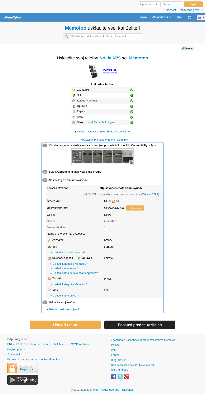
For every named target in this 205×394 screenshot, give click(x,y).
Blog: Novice (118, 360)
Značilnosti (161, 17)
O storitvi (123, 370)
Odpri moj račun (17, 339)
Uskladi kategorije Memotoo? (70, 263)
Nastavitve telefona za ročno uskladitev (104, 139)
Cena (142, 17)
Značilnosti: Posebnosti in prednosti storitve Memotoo (143, 339)
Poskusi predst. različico (140, 325)
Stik (179, 17)
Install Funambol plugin (100, 122)
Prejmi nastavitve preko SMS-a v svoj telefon (104, 131)
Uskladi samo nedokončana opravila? (75, 273)
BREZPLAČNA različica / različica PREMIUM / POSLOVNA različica (48, 344)
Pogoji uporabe (16, 349)
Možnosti (171, 10)
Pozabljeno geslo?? (190, 10)
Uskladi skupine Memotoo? (69, 252)
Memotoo (75, 28)
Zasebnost (13, 354)
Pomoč (115, 345)
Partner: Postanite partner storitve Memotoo (33, 359)
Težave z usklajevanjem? (64, 309)
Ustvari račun (135, 208)
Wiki (113, 350)
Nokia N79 (110, 57)
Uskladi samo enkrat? (66, 268)
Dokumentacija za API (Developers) (132, 365)
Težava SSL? (150, 194)
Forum (115, 355)
